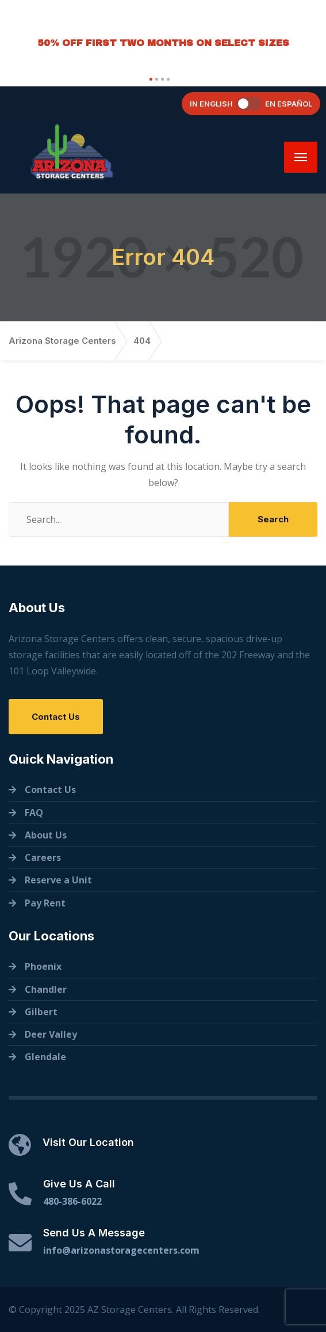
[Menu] (300, 157)
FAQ (34, 812)
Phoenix (43, 966)
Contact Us (56, 716)
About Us (46, 835)
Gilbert (41, 1011)
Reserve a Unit (58, 880)
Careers (43, 857)
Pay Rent (45, 903)
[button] (149, 79)
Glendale (45, 1056)
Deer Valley (51, 1034)
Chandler (46, 989)
